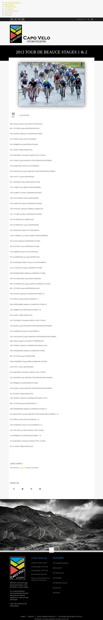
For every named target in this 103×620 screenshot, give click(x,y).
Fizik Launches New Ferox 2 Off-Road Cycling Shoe (40, 579)
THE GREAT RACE (10, 7)
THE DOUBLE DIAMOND (12, 2)
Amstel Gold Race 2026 (39, 563)
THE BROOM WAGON (12, 11)
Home (23, 617)
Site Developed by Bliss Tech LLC (70, 617)
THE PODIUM (9, 9)
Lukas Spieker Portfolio (46, 617)
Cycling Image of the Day (39, 567)
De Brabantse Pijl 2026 (39, 574)
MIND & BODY (9, 5)
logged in (22, 468)
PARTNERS (8, 15)
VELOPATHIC (9, 13)
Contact (31, 617)
